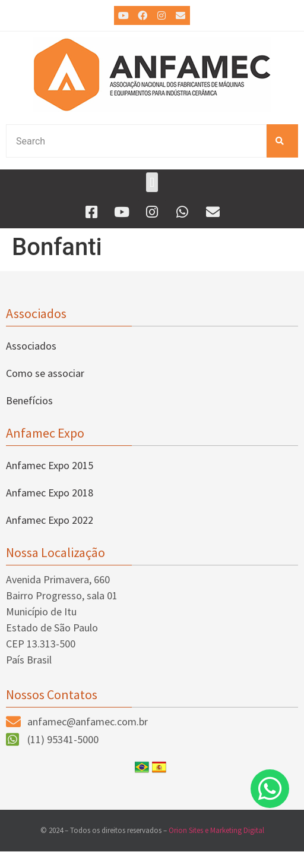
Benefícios (29, 400)
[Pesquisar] (282, 141)
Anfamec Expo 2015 (49, 465)
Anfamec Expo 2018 (49, 492)
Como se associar (45, 373)
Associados (31, 346)
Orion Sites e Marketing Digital (216, 830)
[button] (151, 182)
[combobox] (136, 141)
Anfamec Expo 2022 (49, 520)
